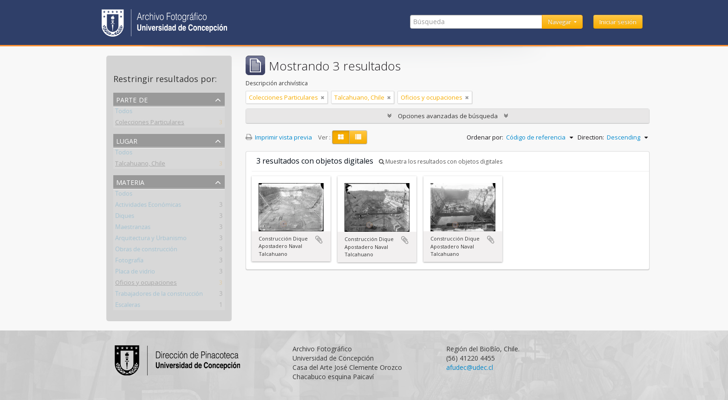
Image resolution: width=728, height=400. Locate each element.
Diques (124, 217)
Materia (130, 181)
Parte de (132, 99)
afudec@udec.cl (469, 367)
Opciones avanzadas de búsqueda (447, 116)
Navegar (560, 22)
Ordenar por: (485, 137)
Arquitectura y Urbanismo (151, 239)
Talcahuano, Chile (140, 165)
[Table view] (358, 137)
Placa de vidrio (135, 273)
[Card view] (341, 137)
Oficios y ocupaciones (146, 284)
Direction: (591, 137)
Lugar (126, 140)
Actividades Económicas (148, 206)
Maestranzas (132, 228)
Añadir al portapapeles (319, 239)
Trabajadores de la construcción (159, 295)
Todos (123, 112)
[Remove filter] (323, 97)
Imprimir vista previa (279, 137)
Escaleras (127, 306)
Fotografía (129, 262)
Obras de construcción (146, 251)
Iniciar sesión (618, 22)
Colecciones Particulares (149, 124)
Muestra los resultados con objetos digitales (440, 161)
